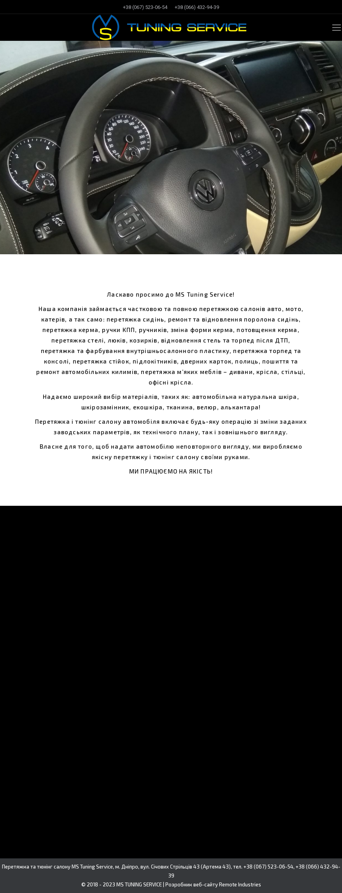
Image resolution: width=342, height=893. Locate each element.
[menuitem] (145, 7)
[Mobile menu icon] (336, 27)
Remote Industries (240, 884)
